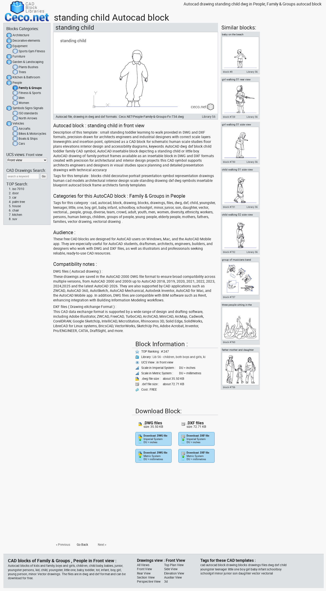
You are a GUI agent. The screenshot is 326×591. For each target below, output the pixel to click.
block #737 (229, 297)
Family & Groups (27, 88)
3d (166, 581)
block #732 (229, 252)
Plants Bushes (25, 67)
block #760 (229, 342)
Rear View (144, 573)
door (15, 193)
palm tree (18, 202)
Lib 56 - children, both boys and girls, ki (179, 357)
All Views (143, 565)
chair (15, 210)
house (16, 206)
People (14, 83)
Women (20, 103)
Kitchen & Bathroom (23, 77)
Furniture (15, 56)
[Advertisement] (91, 370)
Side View (170, 569)
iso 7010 (18, 189)
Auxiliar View (173, 577)
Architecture (17, 35)
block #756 (229, 387)
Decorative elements (23, 40)
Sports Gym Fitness (28, 51)
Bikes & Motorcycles (29, 133)
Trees (19, 72)
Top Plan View (174, 565)
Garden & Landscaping (24, 62)
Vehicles (15, 123)
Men (18, 98)
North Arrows (24, 118)
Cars (18, 143)
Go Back (82, 545)
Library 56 (209, 117)
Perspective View (149, 581)
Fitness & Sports (26, 93)
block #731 (229, 207)
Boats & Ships (25, 138)
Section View (146, 577)
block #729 (229, 116)
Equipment (16, 46)
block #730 (229, 161)
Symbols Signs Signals (24, 108)
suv (14, 219)
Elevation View (174, 573)
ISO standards (25, 113)
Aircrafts (21, 128)
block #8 (228, 71)
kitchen (17, 215)
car (14, 197)
